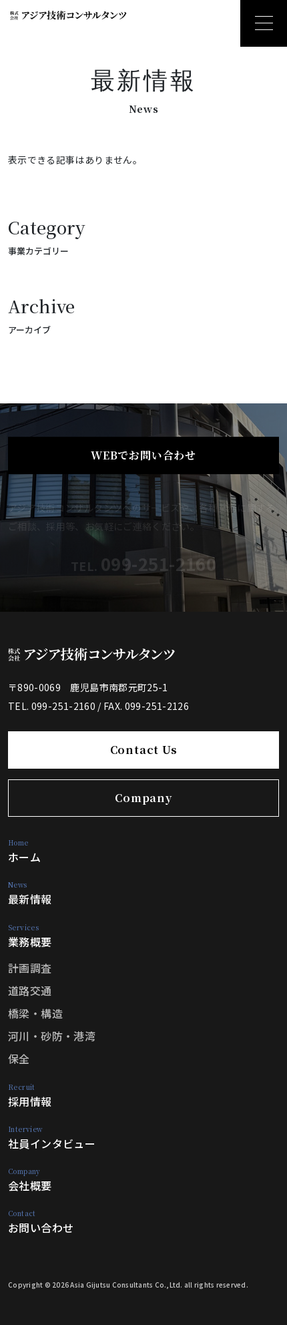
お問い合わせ (40, 1222)
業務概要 (30, 936)
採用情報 (30, 1095)
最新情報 (30, 893)
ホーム (24, 851)
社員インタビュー (51, 1137)
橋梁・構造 (35, 1013)
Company (143, 797)
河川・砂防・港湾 (51, 1036)
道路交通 (30, 990)
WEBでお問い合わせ (143, 455)
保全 (19, 1059)
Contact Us (144, 749)
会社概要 (30, 1179)
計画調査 (30, 968)
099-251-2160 (158, 563)
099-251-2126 (157, 706)
